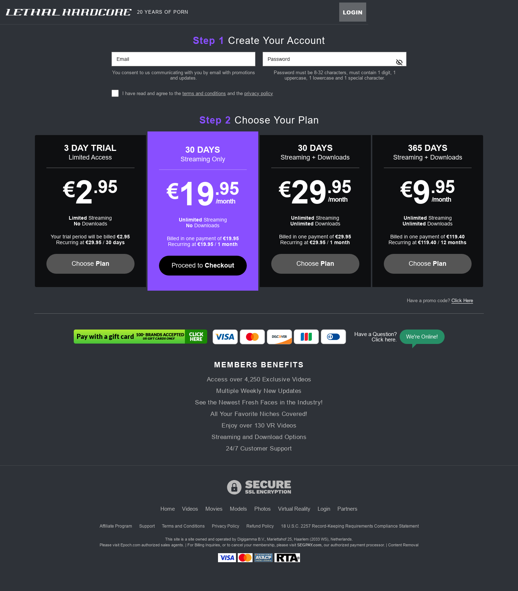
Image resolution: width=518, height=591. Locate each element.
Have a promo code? (440, 301)
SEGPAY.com (309, 545)
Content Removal (403, 545)
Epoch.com (130, 545)
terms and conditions (204, 93)
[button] (90, 211)
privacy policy (258, 93)
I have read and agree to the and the (197, 93)
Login (353, 12)
